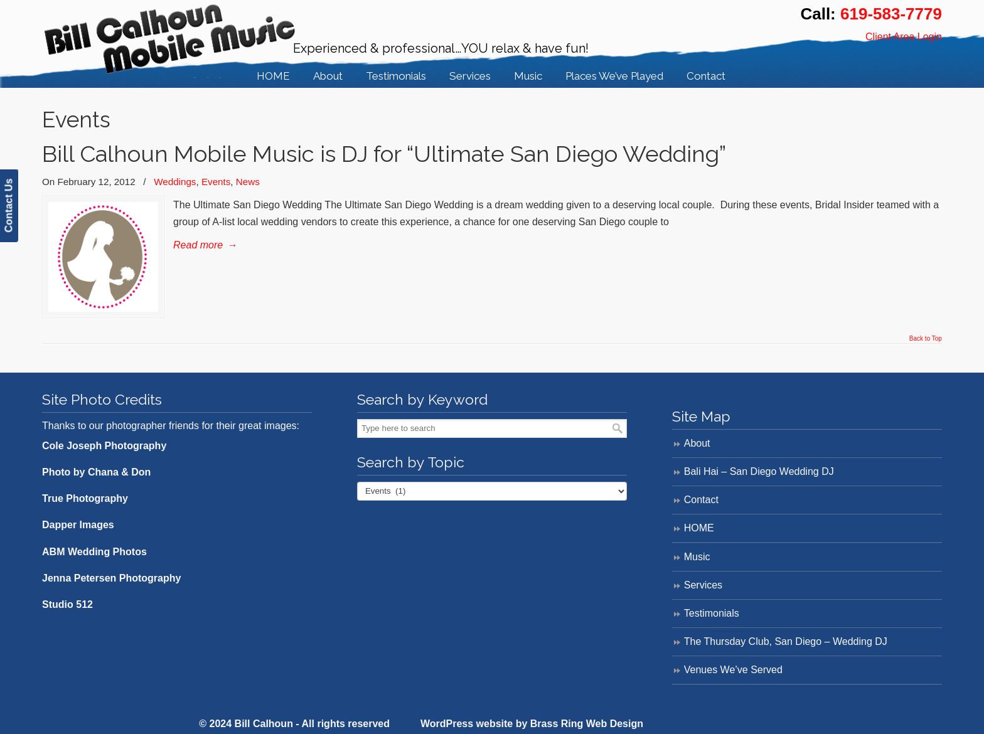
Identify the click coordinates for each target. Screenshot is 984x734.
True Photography (85, 498)
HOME (699, 528)
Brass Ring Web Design (586, 723)
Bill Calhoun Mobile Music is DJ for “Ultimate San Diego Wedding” (384, 154)
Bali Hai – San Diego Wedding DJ (759, 471)
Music (697, 556)
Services (703, 585)
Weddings (175, 181)
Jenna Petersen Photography (111, 578)
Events (215, 181)
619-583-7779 (891, 13)
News (248, 181)
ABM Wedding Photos (94, 551)
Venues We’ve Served (733, 669)
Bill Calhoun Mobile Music (170, 41)
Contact (701, 499)
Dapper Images (78, 524)
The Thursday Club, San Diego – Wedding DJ (785, 641)
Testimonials (711, 613)
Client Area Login (903, 36)
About (697, 443)
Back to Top (925, 339)
